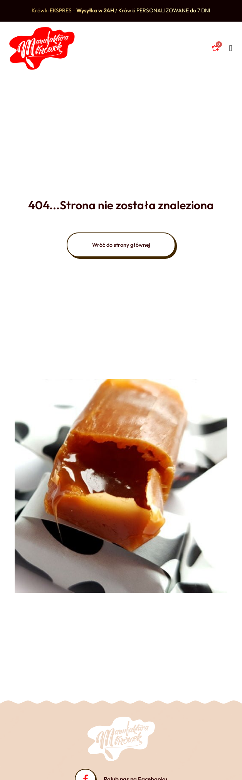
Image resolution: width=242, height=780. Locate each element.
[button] (230, 48)
